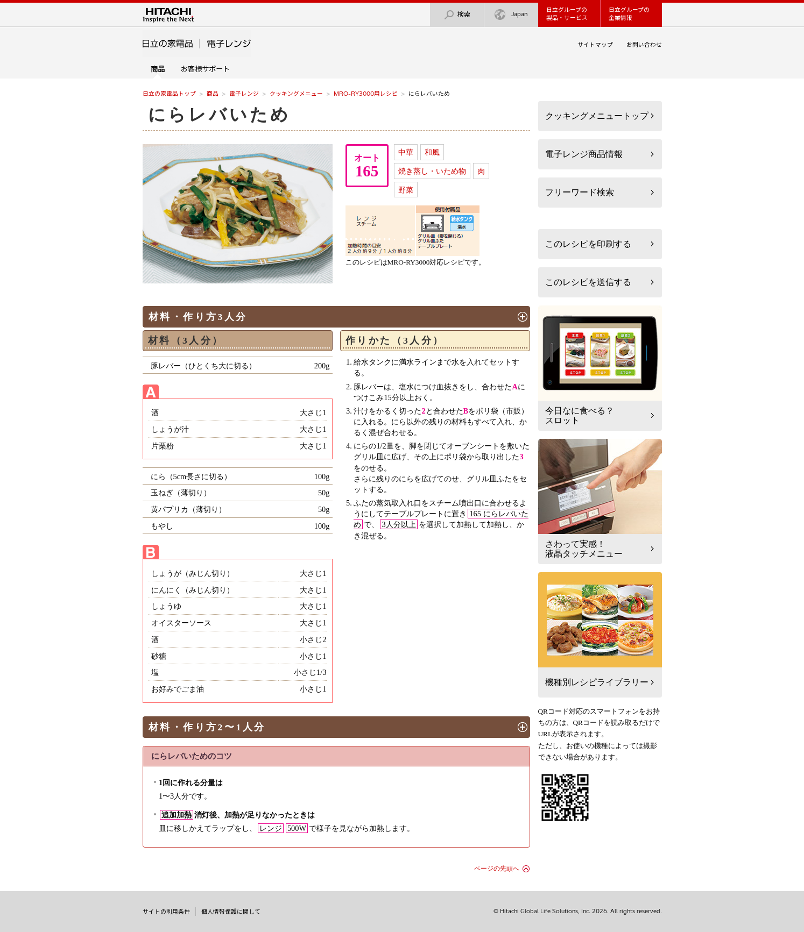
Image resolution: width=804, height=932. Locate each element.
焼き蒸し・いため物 (432, 171)
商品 (212, 93)
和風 (432, 152)
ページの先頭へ (496, 868)
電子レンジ (244, 93)
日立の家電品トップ (169, 93)
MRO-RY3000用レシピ (366, 93)
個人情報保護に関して (230, 911)
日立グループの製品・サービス (567, 14)
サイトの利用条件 (166, 911)
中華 (405, 152)
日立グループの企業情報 (629, 14)
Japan (511, 14)
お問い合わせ (644, 44)
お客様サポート (205, 69)
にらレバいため (219, 114)
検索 (456, 14)
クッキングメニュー (296, 93)
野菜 (405, 190)
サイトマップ (595, 44)
